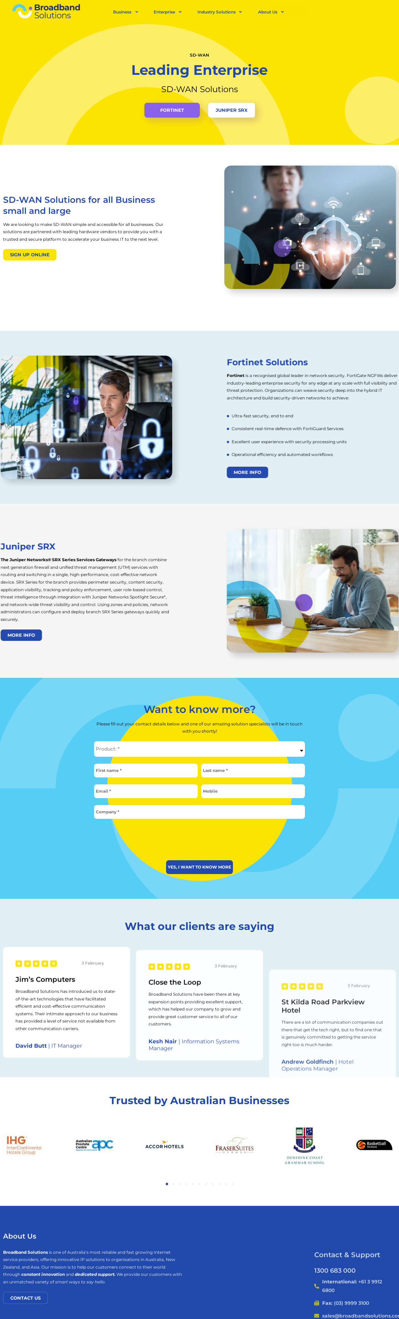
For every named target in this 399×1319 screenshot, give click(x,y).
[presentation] (199, 837)
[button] (167, 1182)
